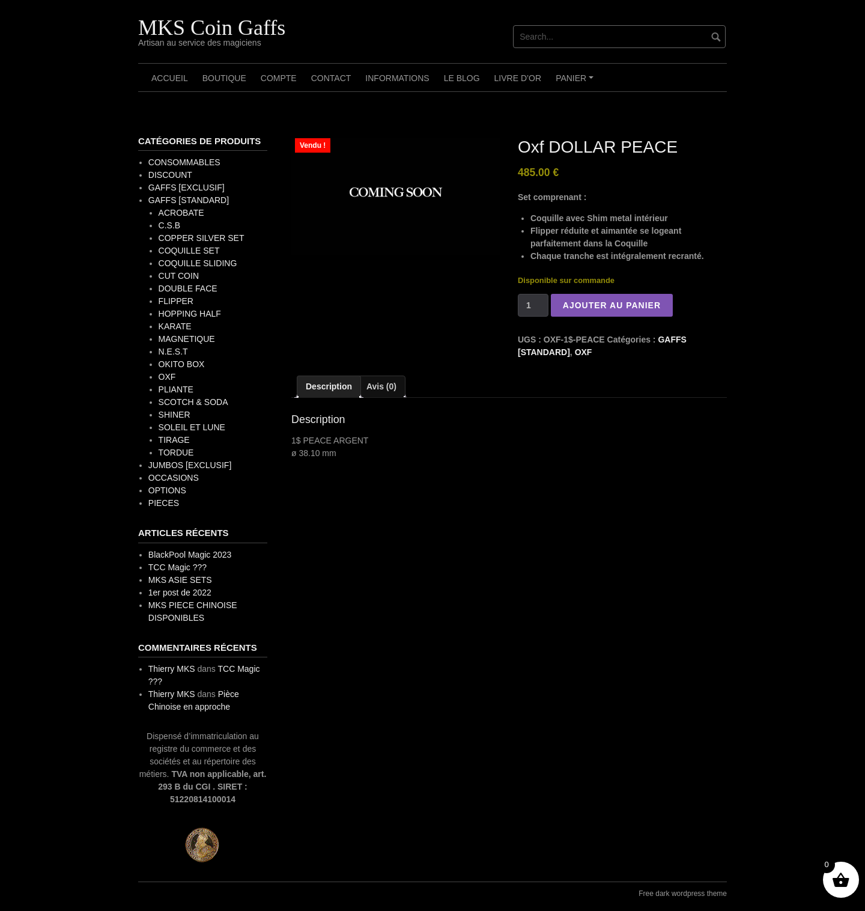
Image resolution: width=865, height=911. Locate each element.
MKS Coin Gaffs (211, 28)
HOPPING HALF (190, 313)
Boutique (224, 78)
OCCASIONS (173, 478)
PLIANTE (176, 389)
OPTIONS (167, 490)
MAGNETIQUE (187, 339)
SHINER (174, 414)
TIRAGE (174, 440)
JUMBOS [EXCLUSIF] (189, 465)
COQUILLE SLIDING (198, 263)
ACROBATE (181, 213)
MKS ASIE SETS (180, 580)
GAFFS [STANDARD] (188, 200)
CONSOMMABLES (184, 162)
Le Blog (462, 78)
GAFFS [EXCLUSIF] (186, 187)
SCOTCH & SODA (193, 402)
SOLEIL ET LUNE (192, 427)
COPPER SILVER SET (201, 238)
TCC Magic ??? (177, 567)
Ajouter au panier (612, 305)
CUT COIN (179, 276)
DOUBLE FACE (188, 288)
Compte (279, 78)
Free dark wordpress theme (683, 893)
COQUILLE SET (189, 250)
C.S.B (170, 225)
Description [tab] (329, 386)
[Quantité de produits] (533, 305)
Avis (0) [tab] (381, 386)
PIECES (163, 503)
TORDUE (176, 452)
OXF (583, 352)
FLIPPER (176, 301)
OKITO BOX (182, 364)
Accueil (169, 78)
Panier (576, 82)
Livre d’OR (518, 78)
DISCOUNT (170, 175)
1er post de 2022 (179, 592)
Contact (331, 78)
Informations (397, 78)
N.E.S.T (173, 351)
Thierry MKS (171, 669)
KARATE (175, 326)
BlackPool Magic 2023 (190, 554)
